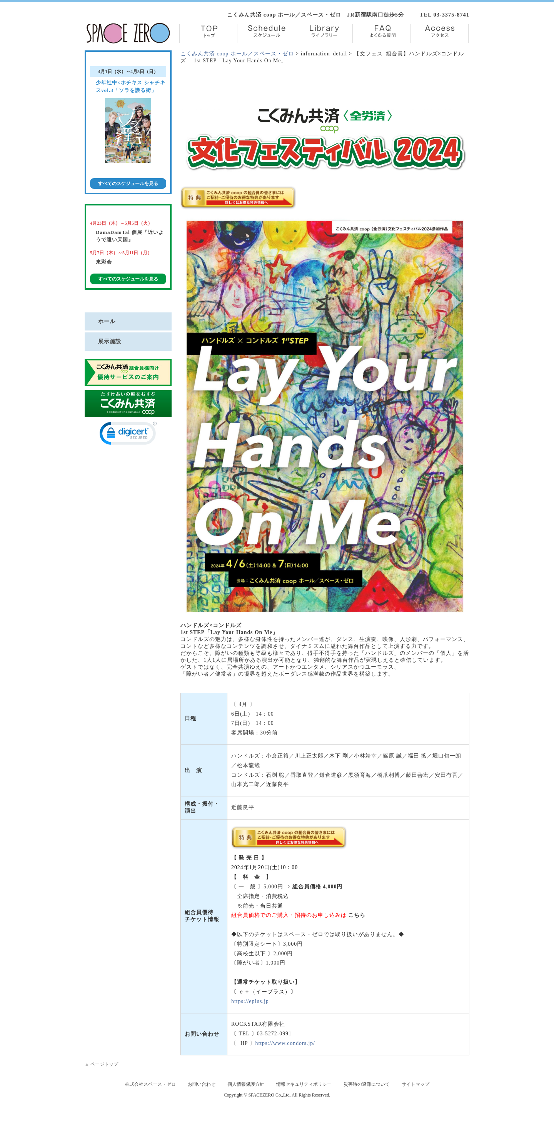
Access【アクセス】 (439, 33)
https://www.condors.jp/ (285, 1043)
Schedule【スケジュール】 (266, 33)
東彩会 (104, 262)
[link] (128, 435)
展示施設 (109, 341)
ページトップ (101, 1064)
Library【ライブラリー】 (324, 33)
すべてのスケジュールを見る (128, 183)
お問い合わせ (201, 1084)
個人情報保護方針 (245, 1084)
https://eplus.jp (250, 1001)
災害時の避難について (367, 1084)
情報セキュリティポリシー (304, 1084)
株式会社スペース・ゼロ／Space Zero (128, 33)
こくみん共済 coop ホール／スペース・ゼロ (237, 54)
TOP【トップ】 (208, 33)
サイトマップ (415, 1084)
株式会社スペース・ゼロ (150, 1084)
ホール (106, 321)
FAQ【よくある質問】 (381, 33)
